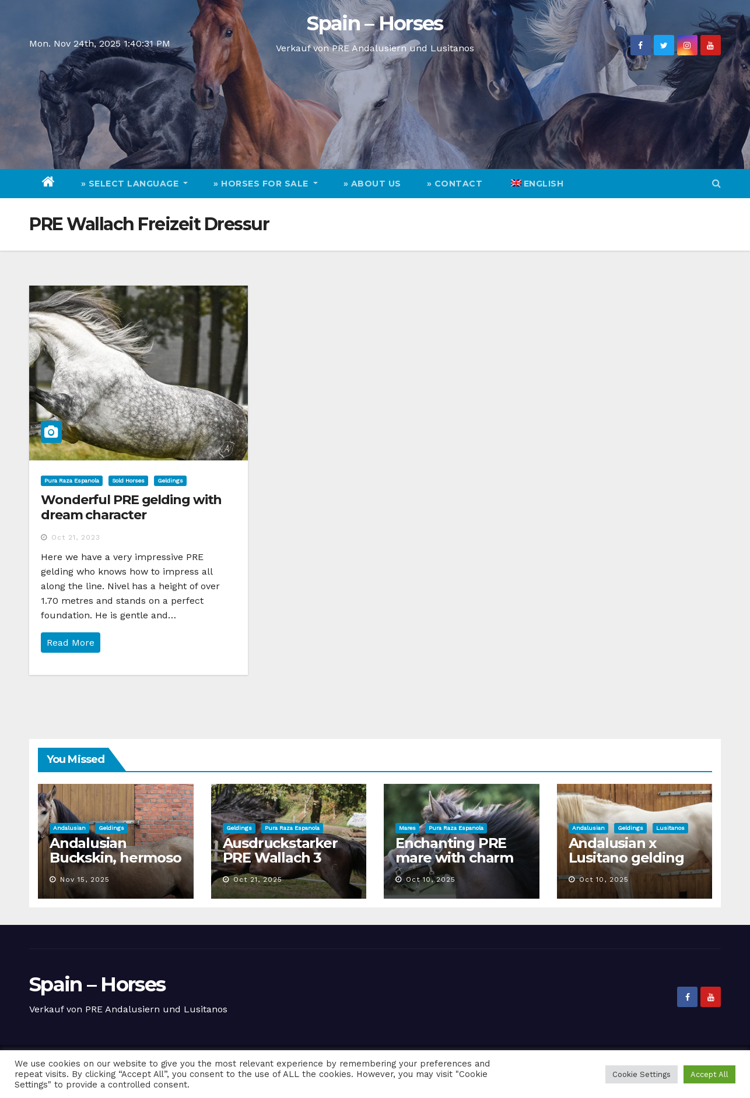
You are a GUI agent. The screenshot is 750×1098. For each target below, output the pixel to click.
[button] (716, 183)
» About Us (372, 183)
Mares (407, 828)
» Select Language (134, 183)
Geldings (170, 480)
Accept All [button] (709, 1074)
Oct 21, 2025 (257, 879)
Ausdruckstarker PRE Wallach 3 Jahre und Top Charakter (280, 865)
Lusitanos (670, 828)
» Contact (455, 183)
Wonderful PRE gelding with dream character (131, 507)
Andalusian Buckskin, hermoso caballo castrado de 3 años (115, 865)
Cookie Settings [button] (641, 1074)
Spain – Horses (375, 23)
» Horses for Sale (265, 183)
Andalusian (69, 828)
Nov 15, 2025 (85, 879)
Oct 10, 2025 (430, 879)
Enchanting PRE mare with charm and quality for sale (460, 858)
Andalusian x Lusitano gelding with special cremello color (626, 865)
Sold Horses (128, 480)
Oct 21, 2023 (75, 537)
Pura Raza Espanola (71, 480)
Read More (70, 642)
